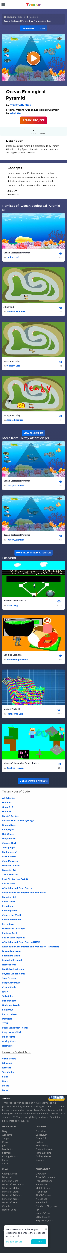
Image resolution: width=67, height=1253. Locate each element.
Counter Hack (9, 843)
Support (6, 1138)
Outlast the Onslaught (13, 928)
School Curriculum (45, 1177)
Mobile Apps (8, 1149)
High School (42, 1191)
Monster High (9, 897)
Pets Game (7, 906)
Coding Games (9, 1173)
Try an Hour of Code (16, 791)
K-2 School (41, 1198)
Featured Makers (44, 1149)
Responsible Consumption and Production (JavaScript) (30, 946)
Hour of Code (9, 1209)
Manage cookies (14, 1241)
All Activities (8, 798)
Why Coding (42, 1145)
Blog (4, 1131)
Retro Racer (8, 924)
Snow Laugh (12, 605)
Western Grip (13, 365)
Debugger (7, 1018)
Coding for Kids (14, 16)
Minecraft (7, 1063)
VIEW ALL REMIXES (33, 433)
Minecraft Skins (10, 1180)
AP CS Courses (43, 1195)
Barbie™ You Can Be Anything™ (18, 820)
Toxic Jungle (8, 847)
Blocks (5, 1085)
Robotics (6, 1067)
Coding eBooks (10, 1156)
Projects (31, 16)
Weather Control (11, 865)
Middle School (43, 1187)
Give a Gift (41, 1138)
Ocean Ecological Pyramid (16, 252)
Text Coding (8, 1072)
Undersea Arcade (11, 1005)
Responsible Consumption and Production (24, 892)
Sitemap (6, 1152)
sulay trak (8, 306)
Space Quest (8, 901)
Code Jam (7, 1206)
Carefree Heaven (15, 768)
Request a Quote (44, 1220)
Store (5, 1163)
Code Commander (11, 919)
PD (37, 1209)
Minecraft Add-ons (11, 1195)
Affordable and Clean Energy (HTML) (21, 942)
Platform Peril (9, 933)
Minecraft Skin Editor (13, 1184)
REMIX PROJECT (33, 120)
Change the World (11, 915)
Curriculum (41, 1134)
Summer (40, 1159)
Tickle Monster (10, 874)
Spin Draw (7, 1009)
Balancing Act (9, 870)
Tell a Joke (7, 996)
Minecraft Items (10, 1198)
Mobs (5, 1090)
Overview (41, 1131)
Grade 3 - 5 (7, 807)
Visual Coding (9, 1058)
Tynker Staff (12, 257)
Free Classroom (44, 1180)
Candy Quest (8, 829)
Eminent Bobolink (15, 311)
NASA (5, 991)
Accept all (38, 1241)
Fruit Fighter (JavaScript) (15, 879)
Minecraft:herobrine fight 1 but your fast (21, 763)
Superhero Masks (11, 955)
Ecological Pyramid (12, 960)
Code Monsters (10, 861)
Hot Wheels (8, 834)
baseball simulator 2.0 (14, 600)
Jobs (4, 1145)
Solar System (9, 978)
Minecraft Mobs (10, 1187)
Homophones (9, 964)
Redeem (40, 1141)
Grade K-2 (7, 802)
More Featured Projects (34, 780)
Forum (5, 1159)
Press (5, 1141)
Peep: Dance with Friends (15, 1027)
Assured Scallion (14, 419)
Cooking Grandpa (12, 654)
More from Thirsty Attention (33, 552)
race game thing (11, 361)
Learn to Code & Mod (16, 1052)
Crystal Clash (9, 987)
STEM (5, 1023)
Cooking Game (9, 910)
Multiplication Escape (13, 969)
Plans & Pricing (43, 1152)
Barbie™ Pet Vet (10, 816)
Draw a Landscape (11, 951)
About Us (7, 1134)
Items (5, 1081)
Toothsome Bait (14, 713)
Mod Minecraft (9, 852)
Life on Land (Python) (13, 937)
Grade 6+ (6, 811)
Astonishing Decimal (17, 659)
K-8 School (41, 1202)
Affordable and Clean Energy (17, 888)
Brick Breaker (9, 856)
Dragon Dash (8, 838)
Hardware (7, 1045)
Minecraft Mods (10, 1202)
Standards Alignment (46, 1206)
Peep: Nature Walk (12, 1032)
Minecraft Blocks (11, 1191)
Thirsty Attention (20, 105)
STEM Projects (43, 1216)
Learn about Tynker (33, 28)
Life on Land (8, 883)
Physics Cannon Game (13, 973)
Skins (5, 1076)
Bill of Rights (8, 1036)
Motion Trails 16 (11, 709)
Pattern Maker (9, 1014)
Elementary (41, 1184)
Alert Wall (16, 113)
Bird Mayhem (9, 1000)
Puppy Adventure (11, 982)
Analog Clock (9, 1041)
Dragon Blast (8, 825)
